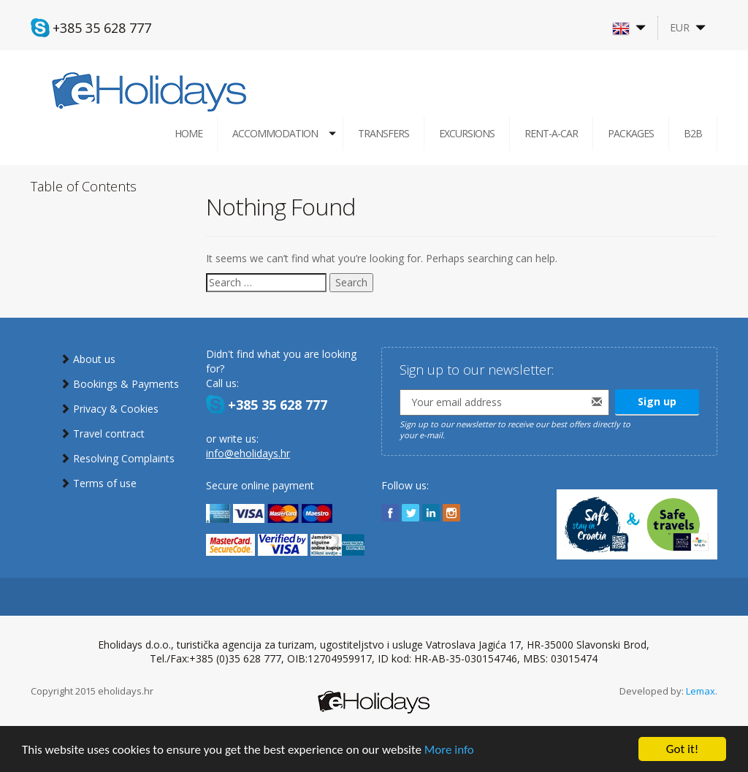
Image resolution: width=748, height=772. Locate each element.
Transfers (383, 133)
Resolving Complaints (124, 458)
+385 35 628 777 (102, 28)
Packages (631, 133)
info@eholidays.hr (248, 453)
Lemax (700, 691)
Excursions (467, 133)
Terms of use (105, 483)
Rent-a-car (551, 133)
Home (188, 133)
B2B (693, 133)
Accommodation (275, 133)
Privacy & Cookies (116, 409)
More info (449, 750)
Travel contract (109, 433)
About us (94, 359)
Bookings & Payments (126, 384)
